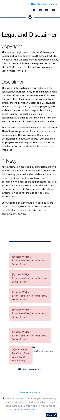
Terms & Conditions (24, 409)
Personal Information (30, 392)
